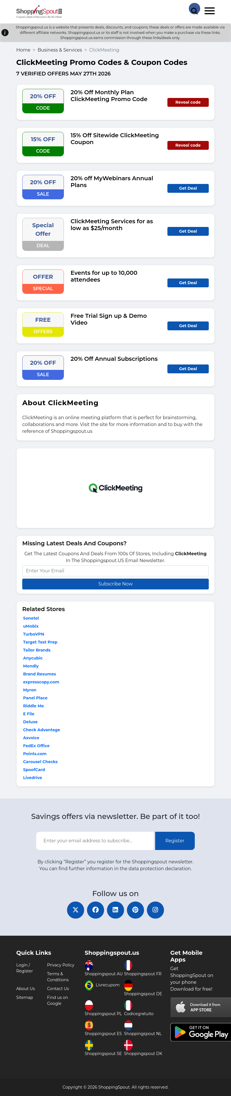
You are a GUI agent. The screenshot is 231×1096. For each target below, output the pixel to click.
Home (23, 50)
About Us (25, 988)
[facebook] (95, 910)
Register (175, 840)
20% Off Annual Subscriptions (114, 358)
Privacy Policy (60, 965)
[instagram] (155, 910)
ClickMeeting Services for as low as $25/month (112, 225)
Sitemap (24, 997)
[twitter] (75, 910)
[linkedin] (115, 910)
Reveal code (187, 102)
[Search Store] (194, 8)
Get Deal (188, 188)
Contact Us (58, 988)
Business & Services (60, 50)
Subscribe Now (115, 584)
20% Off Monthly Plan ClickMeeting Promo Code (109, 96)
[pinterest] (135, 910)
